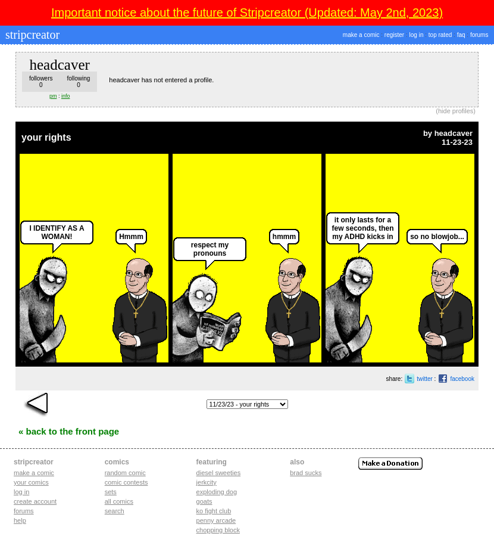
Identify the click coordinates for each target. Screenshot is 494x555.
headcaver (453, 133)
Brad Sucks (305, 472)
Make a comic (34, 472)
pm (53, 96)
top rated (440, 35)
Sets (111, 491)
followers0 (40, 81)
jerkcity (206, 482)
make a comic (361, 35)
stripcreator (31, 34)
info (65, 96)
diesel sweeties (218, 472)
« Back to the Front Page (68, 431)
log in (416, 35)
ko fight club (214, 510)
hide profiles (455, 110)
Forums (24, 510)
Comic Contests (126, 482)
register (394, 35)
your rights (46, 137)
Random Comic (125, 472)
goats (204, 501)
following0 (78, 81)
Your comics (31, 482)
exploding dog (216, 491)
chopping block (218, 530)
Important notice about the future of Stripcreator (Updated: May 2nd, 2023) (247, 12)
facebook (462, 379)
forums (479, 35)
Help (20, 520)
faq (461, 35)
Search (114, 510)
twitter (425, 379)
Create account (35, 501)
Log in (21, 491)
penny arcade (216, 520)
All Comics (119, 501)
